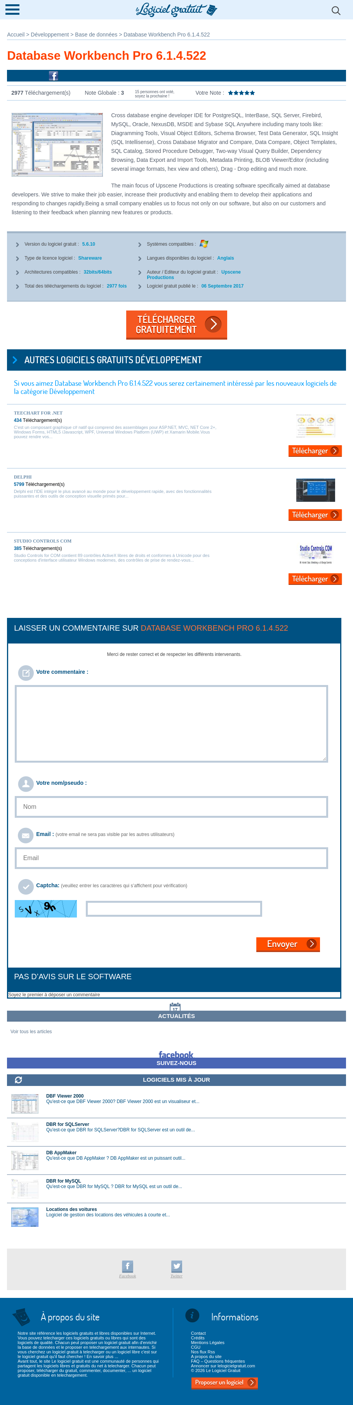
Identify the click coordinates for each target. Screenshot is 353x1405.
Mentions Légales (207, 1342)
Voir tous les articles (31, 1031)
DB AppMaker (61, 1152)
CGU (195, 1347)
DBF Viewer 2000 (65, 1096)
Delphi (23, 477)
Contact (198, 1333)
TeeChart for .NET (38, 413)
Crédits (198, 1338)
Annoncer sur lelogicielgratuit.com (223, 1365)
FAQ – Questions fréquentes (218, 1361)
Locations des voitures (71, 1209)
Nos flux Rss (203, 1351)
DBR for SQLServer (67, 1124)
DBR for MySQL (63, 1181)
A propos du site (206, 1356)
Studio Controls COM (43, 541)
